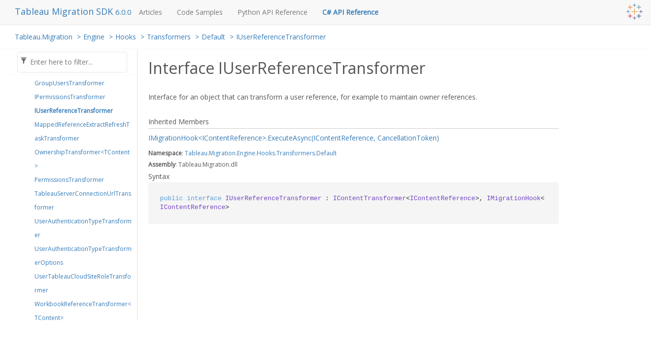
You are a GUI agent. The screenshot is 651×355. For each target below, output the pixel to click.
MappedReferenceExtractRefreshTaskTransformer (82, 131)
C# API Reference (350, 12)
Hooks (125, 36)
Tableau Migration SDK (65, 11)
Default (213, 36)
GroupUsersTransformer (69, 83)
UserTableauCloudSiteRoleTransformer (82, 283)
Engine (93, 36)
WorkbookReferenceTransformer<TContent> (82, 311)
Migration (222, 153)
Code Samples (200, 12)
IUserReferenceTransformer (281, 36)
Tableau (196, 153)
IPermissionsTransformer (69, 97)
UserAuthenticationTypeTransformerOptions (83, 256)
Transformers (169, 36)
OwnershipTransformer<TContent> (82, 159)
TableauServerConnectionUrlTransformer (82, 200)
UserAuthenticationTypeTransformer (83, 228)
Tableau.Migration (43, 36)
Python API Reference (273, 12)
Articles (150, 12)
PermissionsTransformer (69, 180)
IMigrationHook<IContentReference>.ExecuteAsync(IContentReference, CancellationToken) (293, 137)
